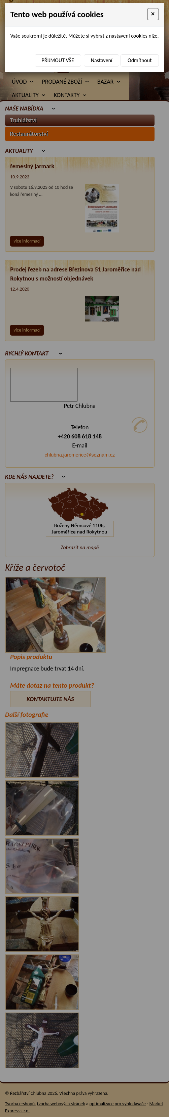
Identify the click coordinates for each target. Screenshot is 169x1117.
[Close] (153, 14)
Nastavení (101, 60)
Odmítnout (139, 60)
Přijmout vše (58, 60)
